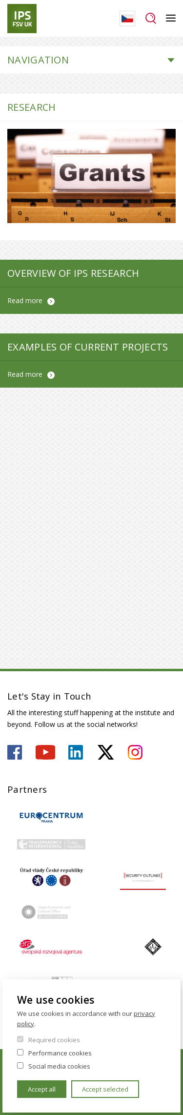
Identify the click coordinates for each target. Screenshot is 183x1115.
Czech (127, 18)
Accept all (42, 1089)
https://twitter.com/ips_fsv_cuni (106, 752)
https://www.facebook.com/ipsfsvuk (14, 752)
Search (150, 18)
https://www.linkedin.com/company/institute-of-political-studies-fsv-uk (75, 752)
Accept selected (105, 1089)
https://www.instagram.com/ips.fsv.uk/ (135, 752)
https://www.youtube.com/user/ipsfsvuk (45, 752)
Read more (24, 300)
